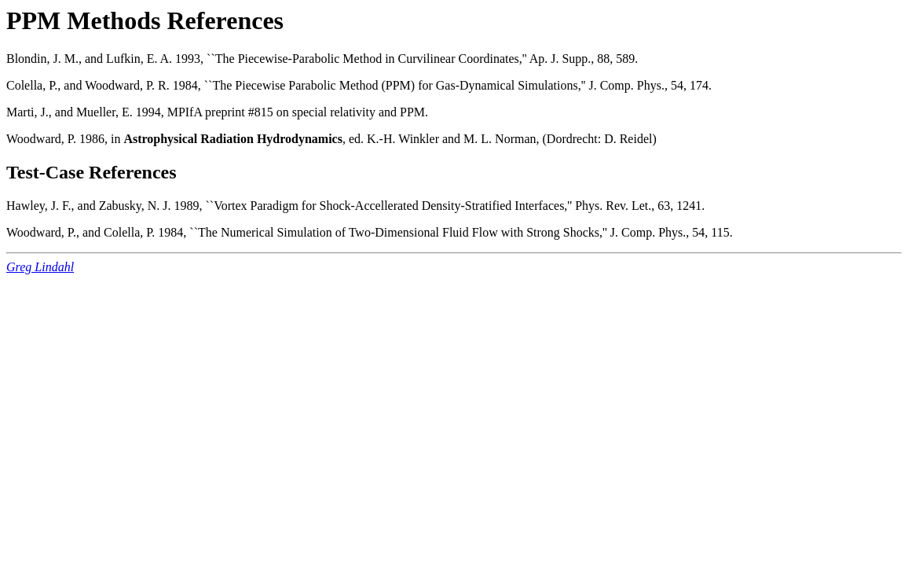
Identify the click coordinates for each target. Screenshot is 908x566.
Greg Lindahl (40, 267)
